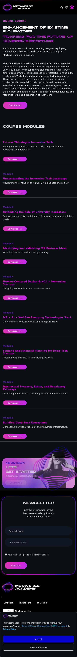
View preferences (38, 647)
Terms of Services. (41, 557)
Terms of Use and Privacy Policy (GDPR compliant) (44, 625)
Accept (38, 639)
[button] (61, 7)
